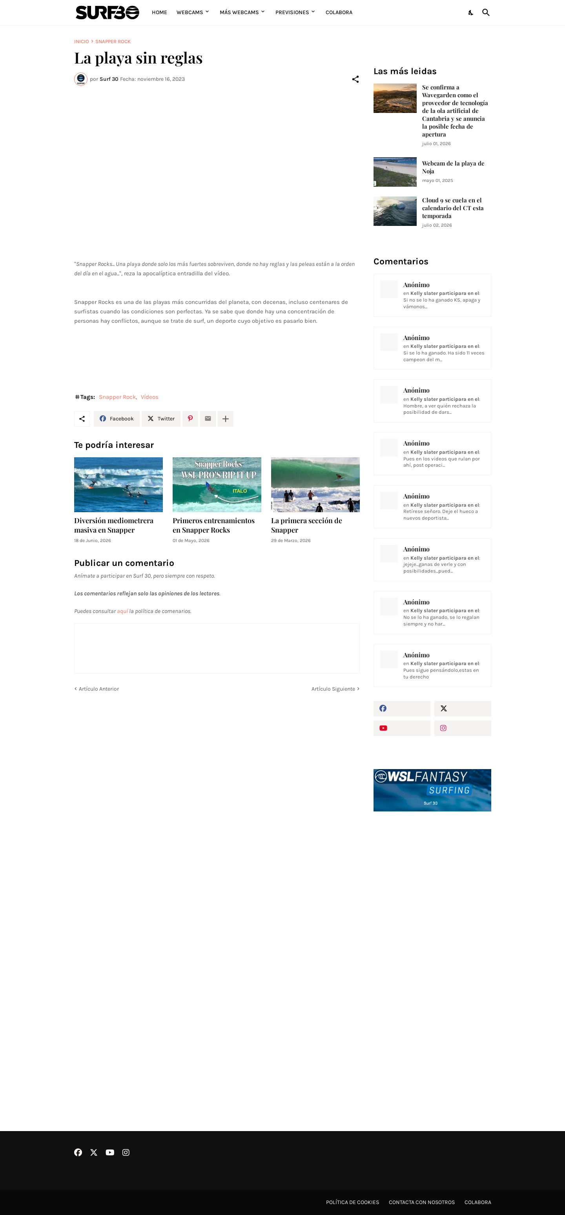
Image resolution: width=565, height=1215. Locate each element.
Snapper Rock (113, 41)
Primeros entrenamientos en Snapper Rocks (214, 525)
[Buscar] (484, 12)
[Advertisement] (432, 950)
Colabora (339, 12)
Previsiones (292, 12)
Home (159, 12)
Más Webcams (239, 12)
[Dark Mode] (471, 12)
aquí (122, 611)
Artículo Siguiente (333, 689)
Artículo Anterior (99, 689)
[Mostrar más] (225, 419)
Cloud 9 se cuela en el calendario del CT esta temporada (453, 208)
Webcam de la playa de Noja (453, 167)
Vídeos (150, 396)
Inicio (81, 41)
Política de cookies (352, 1202)
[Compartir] (355, 79)
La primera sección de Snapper (306, 525)
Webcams (190, 12)
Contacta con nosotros (422, 1202)
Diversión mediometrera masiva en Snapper (113, 525)
